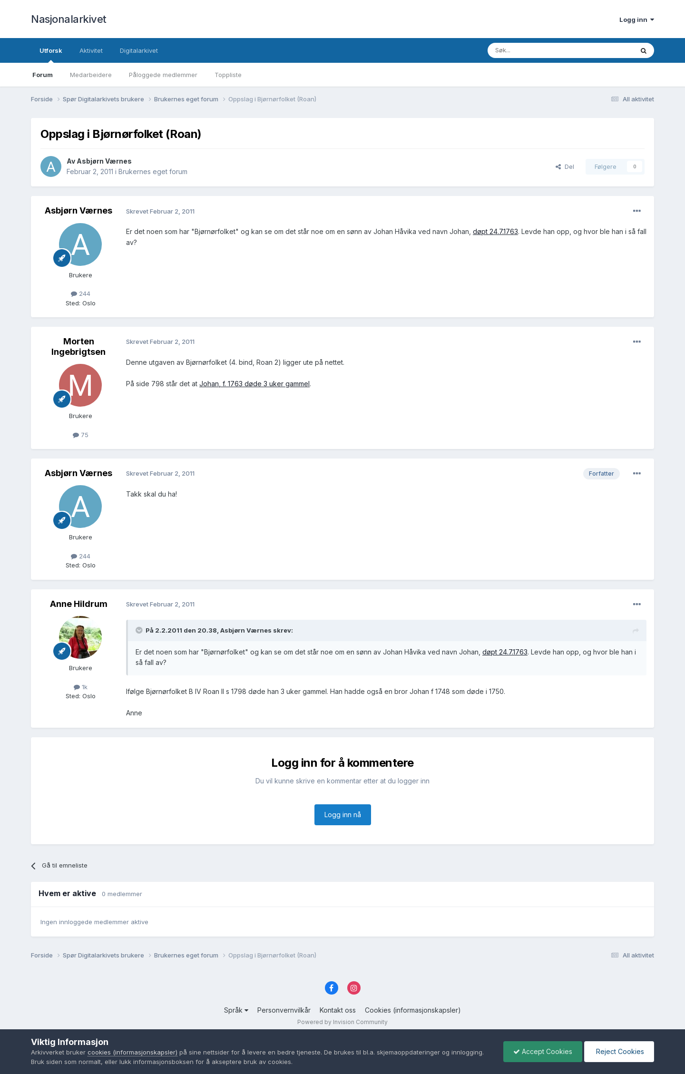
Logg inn (636, 19)
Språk (236, 1010)
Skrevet (160, 211)
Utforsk (50, 55)
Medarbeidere (91, 74)
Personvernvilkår (284, 1010)
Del (565, 166)
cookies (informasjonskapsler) (132, 1052)
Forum (42, 74)
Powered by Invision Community (342, 1021)
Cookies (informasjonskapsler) (413, 1010)
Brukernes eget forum (152, 171)
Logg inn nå (342, 814)
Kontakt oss (338, 1010)
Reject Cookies (619, 1051)
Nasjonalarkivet (69, 19)
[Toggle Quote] (140, 630)
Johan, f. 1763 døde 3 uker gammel (254, 384)
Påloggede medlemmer (163, 74)
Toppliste (228, 74)
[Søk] (535, 50)
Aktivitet (91, 50)
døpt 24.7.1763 (495, 231)
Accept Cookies (542, 1051)
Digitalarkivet (139, 50)
